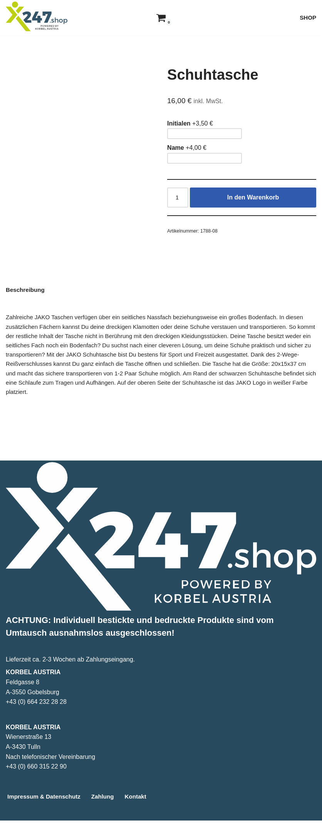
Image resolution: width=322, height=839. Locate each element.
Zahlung (107, 815)
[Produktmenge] (178, 199)
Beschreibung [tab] (26, 302)
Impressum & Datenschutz (46, 815)
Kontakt (141, 815)
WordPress (192, 830)
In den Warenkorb (254, 199)
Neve (121, 830)
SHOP (307, 17)
